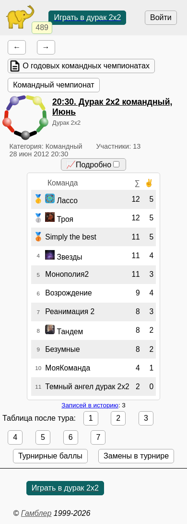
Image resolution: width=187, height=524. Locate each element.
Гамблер (36, 513)
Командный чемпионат (53, 85)
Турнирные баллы (50, 456)
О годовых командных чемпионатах (86, 66)
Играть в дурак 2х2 (87, 17)
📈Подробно (92, 165)
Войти (161, 17)
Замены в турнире (136, 456)
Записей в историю (89, 405)
